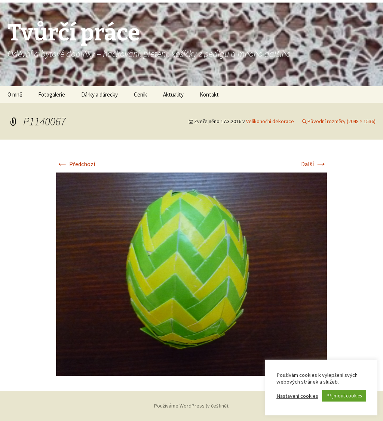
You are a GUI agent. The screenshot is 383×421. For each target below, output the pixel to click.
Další (314, 164)
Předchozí (75, 164)
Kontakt (209, 94)
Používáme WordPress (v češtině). (191, 405)
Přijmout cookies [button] (344, 396)
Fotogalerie (51, 94)
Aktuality (173, 94)
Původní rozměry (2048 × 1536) (341, 121)
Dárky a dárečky (99, 94)
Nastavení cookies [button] (297, 396)
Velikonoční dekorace (270, 121)
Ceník (140, 94)
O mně (14, 94)
